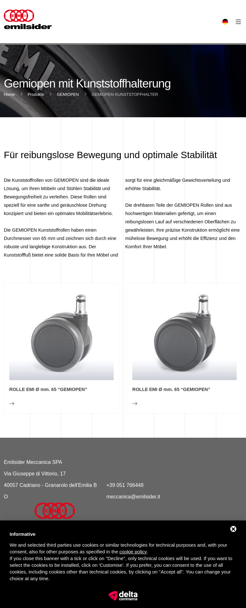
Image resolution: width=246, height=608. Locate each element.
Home (9, 94)
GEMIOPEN (68, 94)
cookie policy (133, 551)
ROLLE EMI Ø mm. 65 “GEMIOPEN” (48, 407)
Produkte (36, 94)
